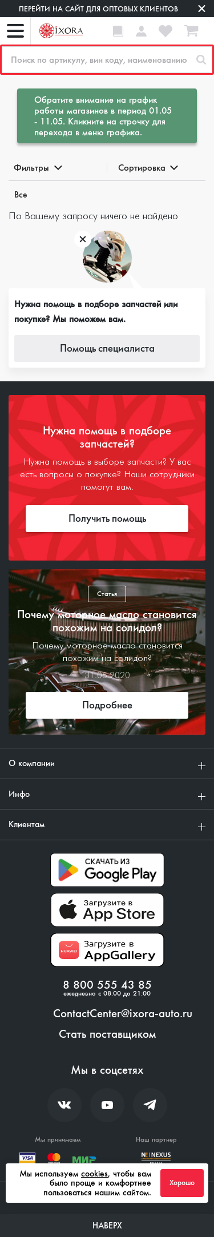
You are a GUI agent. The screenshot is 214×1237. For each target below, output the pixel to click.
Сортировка (147, 168)
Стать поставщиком (107, 1034)
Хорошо (182, 1183)
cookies (94, 1173)
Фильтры (37, 168)
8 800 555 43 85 (107, 985)
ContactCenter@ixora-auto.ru (122, 1013)
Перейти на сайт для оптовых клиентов (98, 9)
